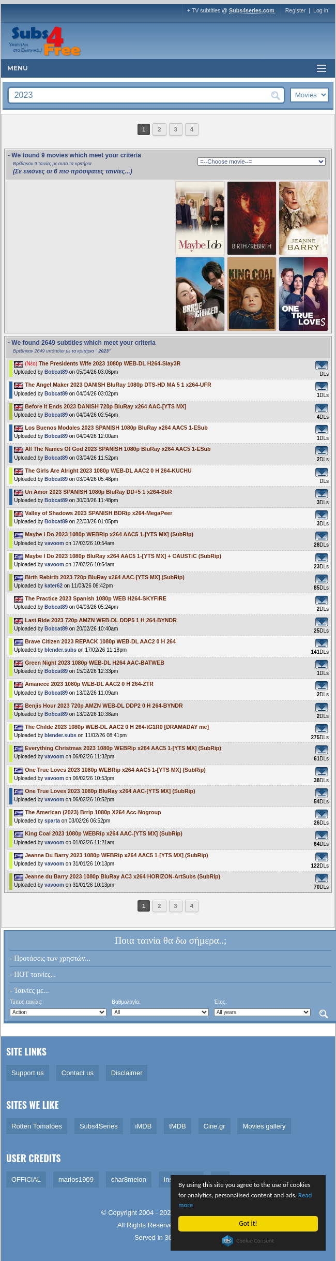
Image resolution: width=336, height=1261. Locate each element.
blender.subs (60, 650)
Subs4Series (99, 1126)
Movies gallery (263, 1126)
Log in (320, 10)
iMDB (143, 1126)
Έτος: (220, 1002)
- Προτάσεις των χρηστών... (50, 958)
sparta (52, 821)
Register (295, 10)
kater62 (53, 586)
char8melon (128, 1179)
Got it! (248, 1223)
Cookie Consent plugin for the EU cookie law (248, 1241)
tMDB (177, 1126)
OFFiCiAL (26, 1179)
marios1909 (76, 1179)
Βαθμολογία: (126, 1002)
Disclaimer (127, 1073)
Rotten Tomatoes (36, 1126)
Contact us (78, 1073)
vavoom (54, 543)
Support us (27, 1073)
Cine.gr (214, 1126)
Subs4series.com (251, 10)
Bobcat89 (56, 372)
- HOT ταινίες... (33, 974)
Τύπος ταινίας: (26, 1002)
